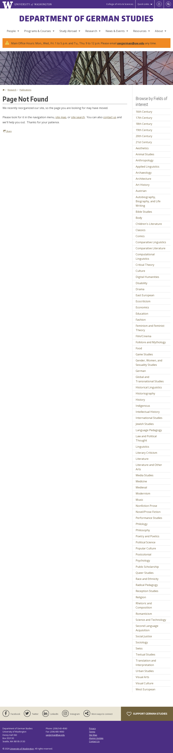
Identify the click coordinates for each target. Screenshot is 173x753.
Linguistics (142, 446)
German (141, 371)
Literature (142, 459)
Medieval (141, 487)
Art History (143, 185)
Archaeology (144, 172)
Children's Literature (149, 224)
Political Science (145, 542)
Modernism (143, 493)
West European (145, 689)
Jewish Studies (145, 424)
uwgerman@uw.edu (130, 43)
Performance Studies (149, 518)
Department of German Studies (86, 18)
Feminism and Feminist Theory (150, 328)
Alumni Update (96, 738)
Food (139, 348)
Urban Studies (145, 671)
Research (91, 31)
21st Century (144, 142)
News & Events (115, 31)
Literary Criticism (146, 453)
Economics (142, 307)
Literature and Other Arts (149, 467)
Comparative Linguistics (151, 242)
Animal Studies (145, 154)
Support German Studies (147, 714)
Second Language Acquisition (147, 628)
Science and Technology (151, 620)
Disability (141, 283)
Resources (139, 31)
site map (60, 117)
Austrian (141, 191)
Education (142, 313)
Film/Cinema (143, 336)
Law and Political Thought (146, 438)
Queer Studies (145, 573)
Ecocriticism (143, 301)
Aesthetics (142, 148)
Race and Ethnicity (147, 579)
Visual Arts (142, 677)
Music (139, 500)
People (11, 31)
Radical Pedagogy (147, 585)
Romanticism (144, 614)
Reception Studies (147, 591)
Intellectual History (148, 412)
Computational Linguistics (145, 256)
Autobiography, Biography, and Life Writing (148, 201)
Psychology (143, 560)
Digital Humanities (147, 277)
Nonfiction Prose (146, 506)
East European (145, 295)
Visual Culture (144, 683)
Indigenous (143, 406)
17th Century (144, 118)
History (140, 400)
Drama (140, 289)
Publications (25, 89)
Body (139, 218)
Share (7, 131)
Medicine (141, 481)
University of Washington (22, 748)
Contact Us (94, 741)
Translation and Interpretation (146, 663)
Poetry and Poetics (147, 536)
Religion (141, 597)
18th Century (144, 124)
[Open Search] (168, 4)
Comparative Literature (150, 248)
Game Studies (144, 354)
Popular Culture (146, 548)
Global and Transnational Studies (150, 379)
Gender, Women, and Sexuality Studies (149, 363)
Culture (140, 271)
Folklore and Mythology (151, 342)
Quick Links (143, 4)
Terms (92, 731)
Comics (140, 236)
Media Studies (144, 475)
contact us (109, 117)
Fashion (141, 320)
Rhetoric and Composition (144, 605)
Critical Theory (145, 265)
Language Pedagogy (149, 430)
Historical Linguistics (149, 387)
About (159, 31)
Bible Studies (144, 212)
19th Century (144, 130)
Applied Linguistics (147, 166)
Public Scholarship (147, 567)
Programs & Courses (37, 31)
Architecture (143, 179)
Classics (140, 230)
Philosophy (143, 530)
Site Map (93, 735)
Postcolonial (143, 554)
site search (78, 117)
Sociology (142, 642)
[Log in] (159, 4)
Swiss (139, 648)
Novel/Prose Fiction (148, 512)
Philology (141, 524)
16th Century (144, 112)
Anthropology (144, 160)
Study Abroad (68, 31)
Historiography (145, 393)
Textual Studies (145, 654)
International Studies (149, 418)
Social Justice (144, 636)
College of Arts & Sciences (119, 4)
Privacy (92, 728)
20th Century (144, 136)
